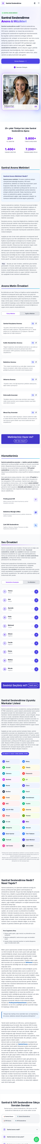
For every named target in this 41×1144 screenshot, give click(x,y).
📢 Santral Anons (8, 1116)
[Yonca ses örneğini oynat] (36, 592)
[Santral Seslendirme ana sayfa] (11, 3)
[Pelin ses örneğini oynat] (36, 618)
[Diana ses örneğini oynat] (36, 653)
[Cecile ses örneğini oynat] (36, 644)
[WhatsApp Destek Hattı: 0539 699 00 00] (36, 1139)
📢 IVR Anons (7, 1120)
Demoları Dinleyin (20, 67)
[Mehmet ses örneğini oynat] (36, 627)
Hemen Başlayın (20, 61)
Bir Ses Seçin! (20, 441)
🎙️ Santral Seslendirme (23, 1116)
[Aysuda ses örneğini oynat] (36, 609)
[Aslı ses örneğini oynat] (36, 601)
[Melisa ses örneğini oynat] (36, 661)
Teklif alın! (33, 685)
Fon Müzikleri (31, 582)
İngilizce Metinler (30, 313)
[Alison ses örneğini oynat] (36, 635)
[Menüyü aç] (39, 3)
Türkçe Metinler (10, 313)
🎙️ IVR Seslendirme (20, 1120)
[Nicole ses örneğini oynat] (36, 670)
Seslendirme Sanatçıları (12, 582)
